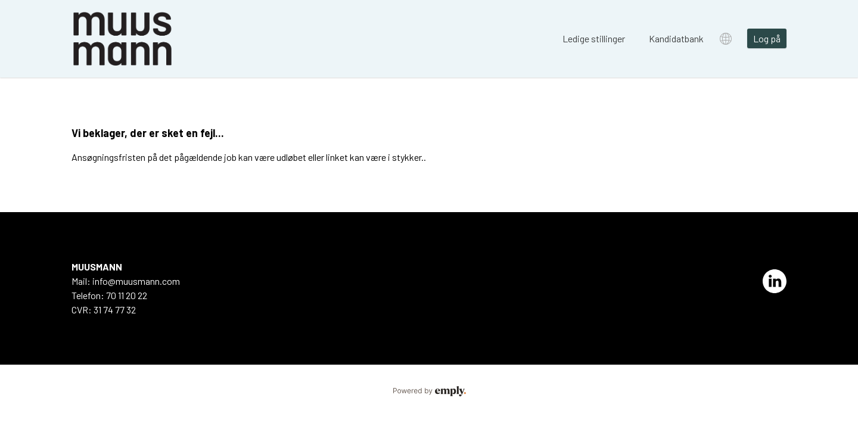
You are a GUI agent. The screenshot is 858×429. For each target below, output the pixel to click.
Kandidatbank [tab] (676, 38)
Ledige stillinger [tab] (593, 38)
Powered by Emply (429, 391)
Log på (767, 38)
